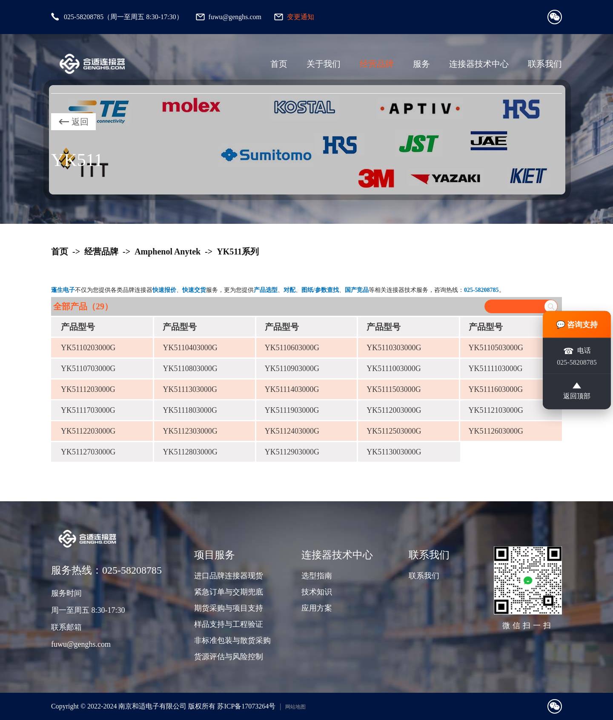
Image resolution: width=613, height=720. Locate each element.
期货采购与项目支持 (228, 608)
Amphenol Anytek (168, 251)
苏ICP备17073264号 (246, 706)
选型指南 (316, 575)
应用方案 (316, 608)
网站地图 (295, 707)
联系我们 (545, 64)
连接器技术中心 (479, 64)
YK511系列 (238, 251)
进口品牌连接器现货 (228, 575)
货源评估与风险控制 (228, 656)
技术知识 (316, 592)
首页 (278, 64)
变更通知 (300, 16)
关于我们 (323, 64)
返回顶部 (576, 391)
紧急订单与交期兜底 (228, 592)
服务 (421, 64)
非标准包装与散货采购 (232, 640)
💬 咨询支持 (577, 324)
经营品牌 (377, 64)
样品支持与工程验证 (228, 624)
